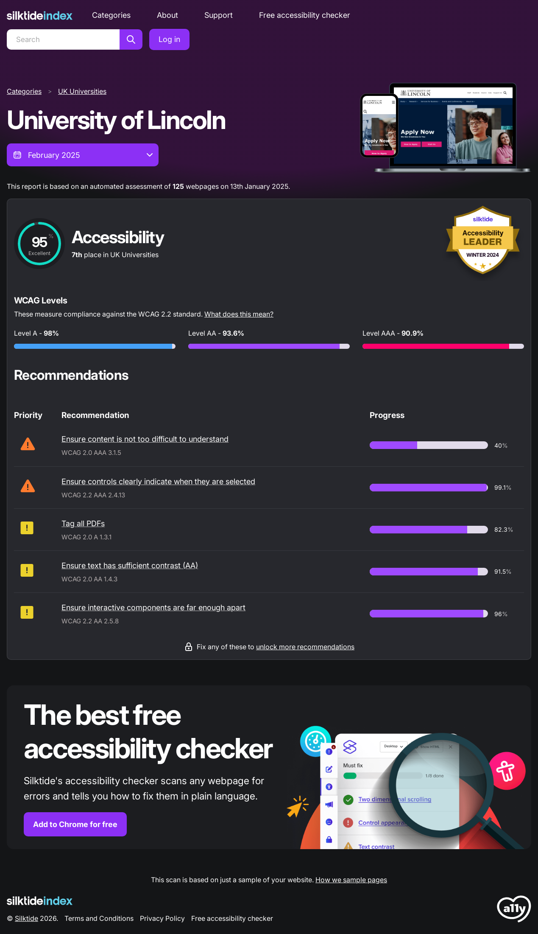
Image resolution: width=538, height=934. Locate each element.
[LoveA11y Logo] (514, 910)
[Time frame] (83, 154)
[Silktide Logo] (39, 900)
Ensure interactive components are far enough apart (153, 607)
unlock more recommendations (305, 646)
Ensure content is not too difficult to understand (145, 439)
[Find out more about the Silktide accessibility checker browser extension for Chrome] (269, 767)
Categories (111, 15)
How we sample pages (351, 879)
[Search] (63, 39)
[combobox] (83, 154)
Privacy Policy (162, 918)
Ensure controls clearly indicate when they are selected (158, 481)
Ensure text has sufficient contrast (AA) (129, 565)
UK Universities (82, 91)
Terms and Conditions (99, 918)
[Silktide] (39, 15)
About (167, 15)
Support (218, 15)
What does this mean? (238, 314)
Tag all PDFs (83, 523)
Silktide (26, 918)
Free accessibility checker (304, 15)
